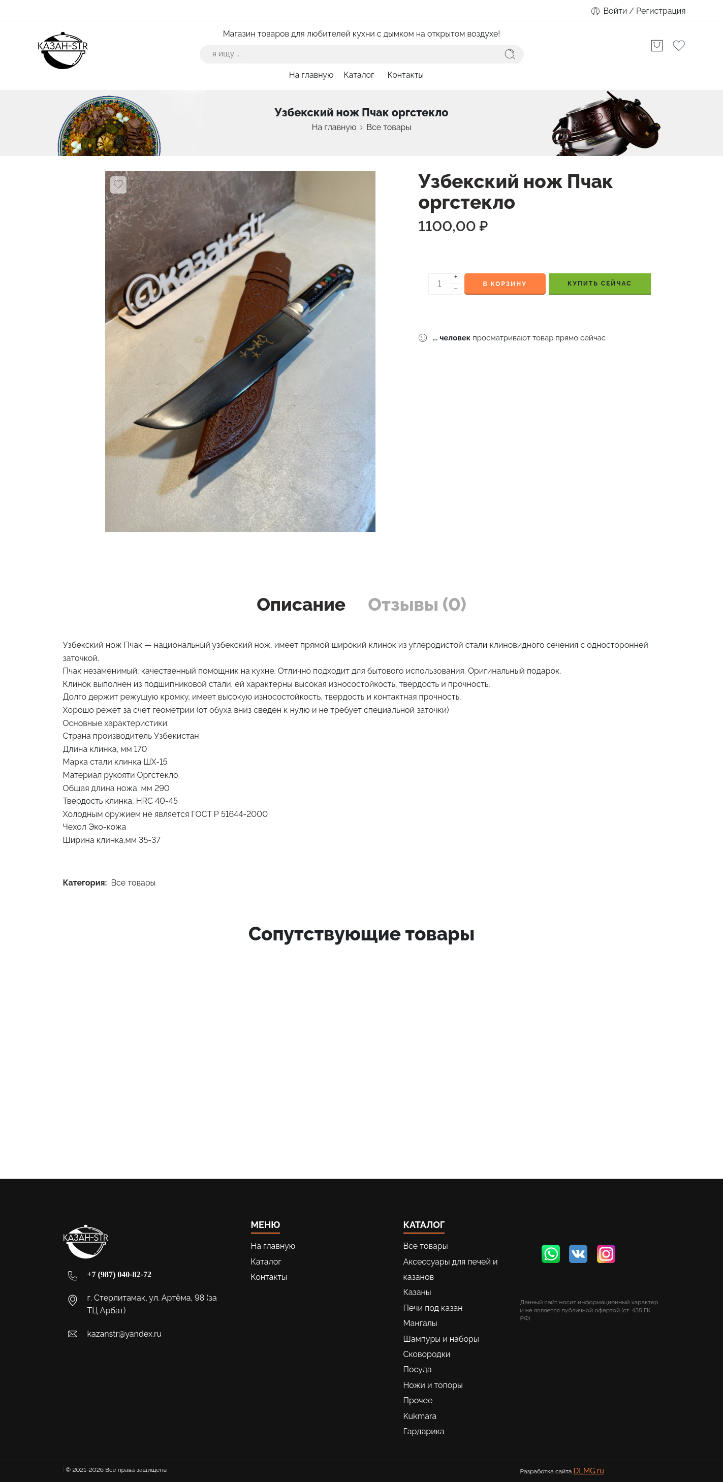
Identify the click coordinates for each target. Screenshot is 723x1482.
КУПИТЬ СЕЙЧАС (600, 283)
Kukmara (420, 1416)
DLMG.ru (588, 1470)
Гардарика (424, 1431)
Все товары (388, 127)
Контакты (406, 75)
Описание (301, 604)
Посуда (417, 1369)
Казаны (417, 1292)
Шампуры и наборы (441, 1339)
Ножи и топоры (433, 1385)
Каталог (360, 75)
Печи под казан (433, 1308)
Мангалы (420, 1323)
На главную (311, 75)
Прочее (418, 1400)
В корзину (505, 284)
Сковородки (427, 1354)
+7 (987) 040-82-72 (119, 1274)
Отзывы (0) (417, 604)
